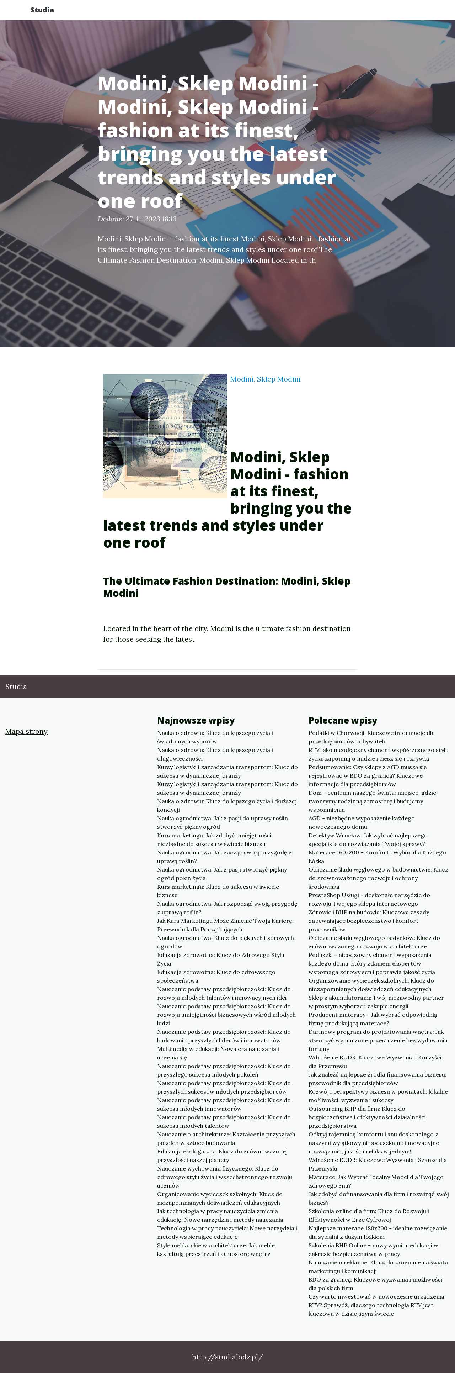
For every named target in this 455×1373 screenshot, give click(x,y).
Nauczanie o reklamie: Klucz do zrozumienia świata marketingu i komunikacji (378, 1266)
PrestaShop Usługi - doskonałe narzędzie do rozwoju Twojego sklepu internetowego (369, 899)
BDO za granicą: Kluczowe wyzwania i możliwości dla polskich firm (375, 1284)
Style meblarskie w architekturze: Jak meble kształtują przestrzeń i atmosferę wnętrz (216, 1249)
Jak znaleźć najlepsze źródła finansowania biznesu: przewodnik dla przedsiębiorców (377, 1079)
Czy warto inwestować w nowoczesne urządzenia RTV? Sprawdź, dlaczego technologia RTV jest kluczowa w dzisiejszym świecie (376, 1305)
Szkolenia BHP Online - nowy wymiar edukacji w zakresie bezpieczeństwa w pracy (373, 1249)
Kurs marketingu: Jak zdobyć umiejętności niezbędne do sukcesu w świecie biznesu (214, 839)
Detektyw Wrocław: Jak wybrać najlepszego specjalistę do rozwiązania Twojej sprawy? (368, 839)
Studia (49, 11)
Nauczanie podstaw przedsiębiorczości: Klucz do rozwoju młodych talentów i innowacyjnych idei (224, 993)
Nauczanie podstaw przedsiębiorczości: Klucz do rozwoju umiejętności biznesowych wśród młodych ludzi (226, 1015)
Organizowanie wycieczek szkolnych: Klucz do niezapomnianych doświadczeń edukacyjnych (220, 1198)
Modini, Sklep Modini (265, 378)
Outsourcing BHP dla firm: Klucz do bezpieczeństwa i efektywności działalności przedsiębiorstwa (367, 1117)
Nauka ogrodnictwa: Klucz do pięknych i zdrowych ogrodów (225, 942)
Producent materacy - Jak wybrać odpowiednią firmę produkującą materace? (373, 1019)
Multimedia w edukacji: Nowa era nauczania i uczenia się (218, 1053)
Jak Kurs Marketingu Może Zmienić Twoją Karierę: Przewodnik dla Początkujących (225, 925)
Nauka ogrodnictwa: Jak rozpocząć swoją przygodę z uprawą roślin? (227, 908)
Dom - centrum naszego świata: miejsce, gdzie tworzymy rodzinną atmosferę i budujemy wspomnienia (372, 801)
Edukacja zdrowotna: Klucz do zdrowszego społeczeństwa (216, 976)
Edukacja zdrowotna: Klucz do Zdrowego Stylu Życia (220, 959)
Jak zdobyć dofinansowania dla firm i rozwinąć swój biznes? (379, 1198)
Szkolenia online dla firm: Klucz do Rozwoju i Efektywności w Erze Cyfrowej (369, 1215)
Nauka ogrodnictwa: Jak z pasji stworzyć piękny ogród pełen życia (222, 874)
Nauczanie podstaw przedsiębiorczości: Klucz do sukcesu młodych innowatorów (224, 1104)
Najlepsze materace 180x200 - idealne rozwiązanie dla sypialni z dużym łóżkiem (378, 1232)
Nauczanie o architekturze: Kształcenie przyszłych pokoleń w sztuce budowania (226, 1138)
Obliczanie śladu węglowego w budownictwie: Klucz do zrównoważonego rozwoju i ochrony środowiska (378, 878)
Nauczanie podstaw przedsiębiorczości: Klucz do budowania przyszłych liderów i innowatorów (224, 1036)
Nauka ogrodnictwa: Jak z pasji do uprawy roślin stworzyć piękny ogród (222, 822)
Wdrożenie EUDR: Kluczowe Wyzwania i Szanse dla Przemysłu (378, 1164)
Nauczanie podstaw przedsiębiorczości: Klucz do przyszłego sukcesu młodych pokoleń (224, 1070)
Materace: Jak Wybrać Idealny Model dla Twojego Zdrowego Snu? (376, 1181)
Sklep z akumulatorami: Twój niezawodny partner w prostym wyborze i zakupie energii (376, 1002)
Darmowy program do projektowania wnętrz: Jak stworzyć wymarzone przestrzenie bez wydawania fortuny (378, 1040)
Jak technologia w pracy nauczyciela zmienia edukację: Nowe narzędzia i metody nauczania (220, 1215)
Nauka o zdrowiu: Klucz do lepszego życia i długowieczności (215, 754)
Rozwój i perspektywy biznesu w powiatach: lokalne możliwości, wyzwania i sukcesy (378, 1096)
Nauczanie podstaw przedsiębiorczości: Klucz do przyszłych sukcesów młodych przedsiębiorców (224, 1087)
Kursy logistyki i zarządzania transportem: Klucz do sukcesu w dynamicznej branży (227, 771)
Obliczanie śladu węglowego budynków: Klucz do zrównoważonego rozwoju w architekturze (374, 942)
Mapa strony (26, 731)
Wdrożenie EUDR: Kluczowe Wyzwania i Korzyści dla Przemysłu (375, 1061)
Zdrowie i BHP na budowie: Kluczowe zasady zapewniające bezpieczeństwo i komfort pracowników (369, 921)
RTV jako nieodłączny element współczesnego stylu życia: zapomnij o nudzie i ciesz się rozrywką (379, 754)
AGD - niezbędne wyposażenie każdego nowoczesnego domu (362, 822)
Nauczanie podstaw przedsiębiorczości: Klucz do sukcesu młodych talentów (224, 1121)
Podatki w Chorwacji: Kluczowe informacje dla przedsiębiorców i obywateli (372, 737)
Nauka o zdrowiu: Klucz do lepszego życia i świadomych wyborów (215, 737)
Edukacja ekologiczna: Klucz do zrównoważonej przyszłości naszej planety (222, 1155)
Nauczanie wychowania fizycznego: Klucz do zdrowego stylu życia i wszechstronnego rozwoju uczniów (224, 1177)
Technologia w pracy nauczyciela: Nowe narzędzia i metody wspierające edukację (227, 1232)
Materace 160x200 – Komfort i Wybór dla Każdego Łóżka (377, 856)
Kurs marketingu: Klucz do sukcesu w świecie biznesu (218, 891)
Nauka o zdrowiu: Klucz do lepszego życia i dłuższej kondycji (227, 805)
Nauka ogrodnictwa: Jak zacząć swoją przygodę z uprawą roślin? (224, 856)
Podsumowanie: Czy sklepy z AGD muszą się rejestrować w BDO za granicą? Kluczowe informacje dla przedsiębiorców (368, 775)
